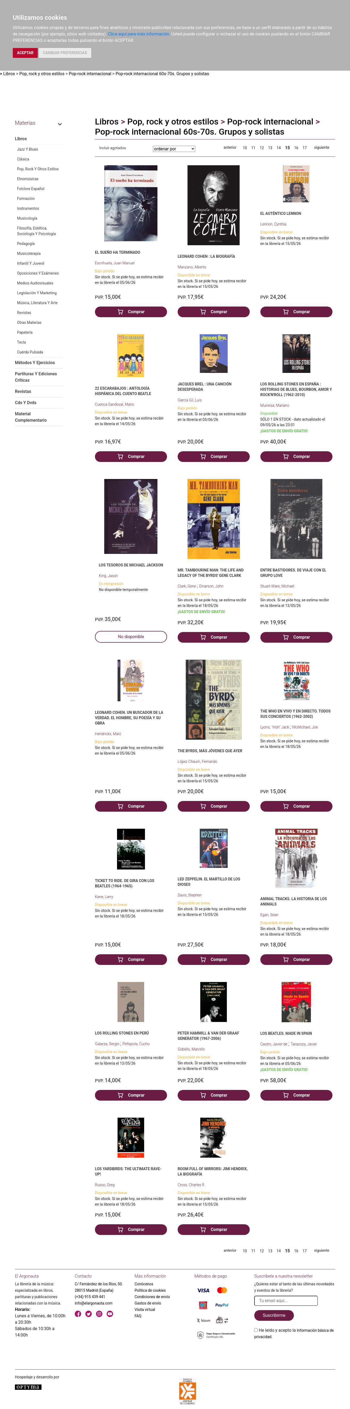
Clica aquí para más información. (139, 34)
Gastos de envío (148, 1303)
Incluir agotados (112, 148)
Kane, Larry (104, 897)
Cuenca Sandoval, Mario (114, 404)
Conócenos (144, 1284)
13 (270, 148)
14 (279, 148)
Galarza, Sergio (107, 1044)
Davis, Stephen (190, 895)
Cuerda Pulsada (30, 352)
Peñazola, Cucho (136, 1044)
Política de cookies (150, 1290)
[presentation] (294, 1352)
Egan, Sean (269, 915)
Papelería (24, 332)
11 (253, 148)
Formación (26, 198)
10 (245, 148)
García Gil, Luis (190, 400)
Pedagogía (26, 243)
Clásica (23, 159)
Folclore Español (30, 189)
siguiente (321, 147)
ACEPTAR (25, 53)
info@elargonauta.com (93, 1303)
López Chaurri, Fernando (197, 761)
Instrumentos (28, 208)
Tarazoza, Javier (304, 1044)
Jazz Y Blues (27, 149)
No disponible (131, 636)
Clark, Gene (187, 586)
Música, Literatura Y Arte (37, 303)
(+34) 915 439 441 (90, 1297)
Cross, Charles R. (191, 1185)
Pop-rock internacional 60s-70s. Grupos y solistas (162, 73)
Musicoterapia (29, 253)
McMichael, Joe (305, 727)
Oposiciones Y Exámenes (38, 273)
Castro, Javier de (274, 1044)
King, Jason (108, 576)
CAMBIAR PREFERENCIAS (65, 53)
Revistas (24, 313)
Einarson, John (211, 586)
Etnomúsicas (28, 179)
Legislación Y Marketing (37, 293)
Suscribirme (274, 1315)
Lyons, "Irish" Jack (275, 727)
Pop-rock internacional (90, 73)
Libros (9, 73)
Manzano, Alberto (192, 267)
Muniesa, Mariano (274, 405)
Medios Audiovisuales (35, 283)
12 (262, 148)
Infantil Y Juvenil (30, 263)
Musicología (27, 218)
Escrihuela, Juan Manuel (115, 263)
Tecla (21, 342)
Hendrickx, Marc (108, 734)
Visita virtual (145, 1309)
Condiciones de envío (152, 1297)
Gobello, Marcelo (191, 1049)
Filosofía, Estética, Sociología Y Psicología (36, 231)
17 (305, 148)
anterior (230, 147)
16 (296, 148)
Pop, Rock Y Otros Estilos (38, 169)
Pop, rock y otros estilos (42, 73)
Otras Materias (29, 322)
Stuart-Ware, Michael (277, 586)
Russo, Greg (105, 1185)
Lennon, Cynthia (273, 224)
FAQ (138, 1316)
